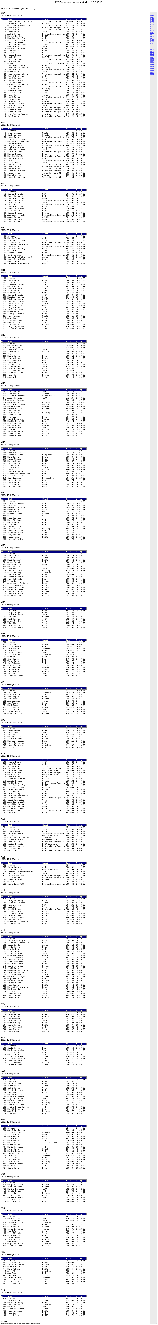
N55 (152, 68)
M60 (152, 37)
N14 (152, 49)
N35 (152, 60)
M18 (152, 20)
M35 (152, 26)
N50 (152, 66)
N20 (152, 56)
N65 (152, 73)
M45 (152, 30)
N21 (152, 58)
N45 (152, 64)
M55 (152, 35)
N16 (152, 52)
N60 (152, 70)
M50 (152, 33)
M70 (152, 41)
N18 (152, 54)
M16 (152, 18)
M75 (152, 43)
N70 (152, 75)
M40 (152, 28)
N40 (152, 62)
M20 (152, 22)
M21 (152, 24)
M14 (152, 16)
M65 (152, 39)
